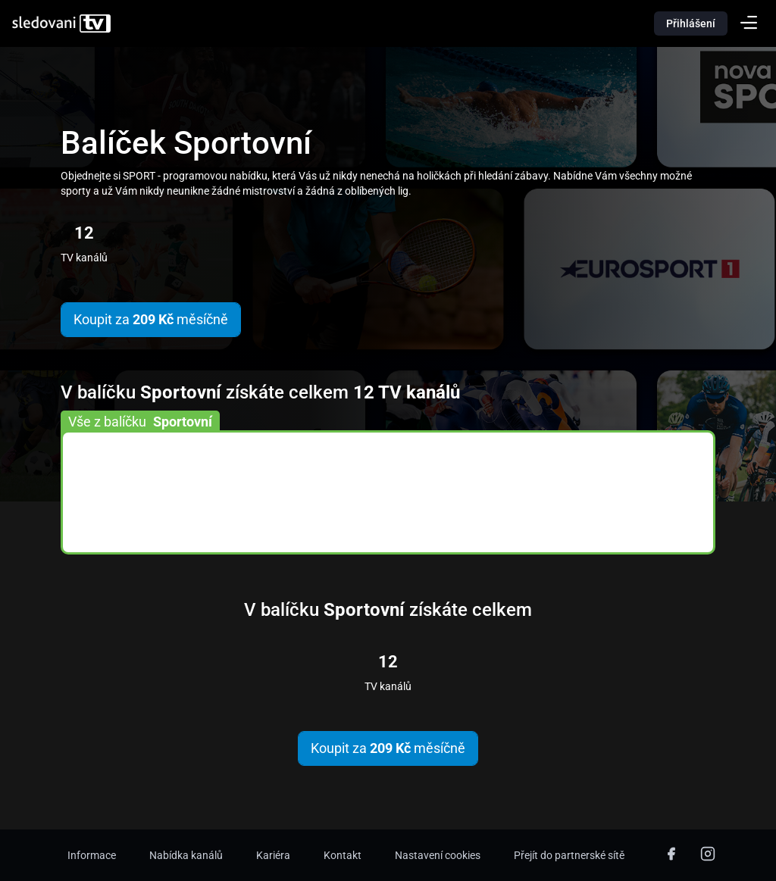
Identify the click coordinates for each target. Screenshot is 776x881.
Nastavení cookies (437, 855)
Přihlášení (690, 23)
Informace (91, 855)
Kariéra (273, 855)
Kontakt (342, 855)
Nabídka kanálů (186, 855)
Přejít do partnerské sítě (569, 855)
